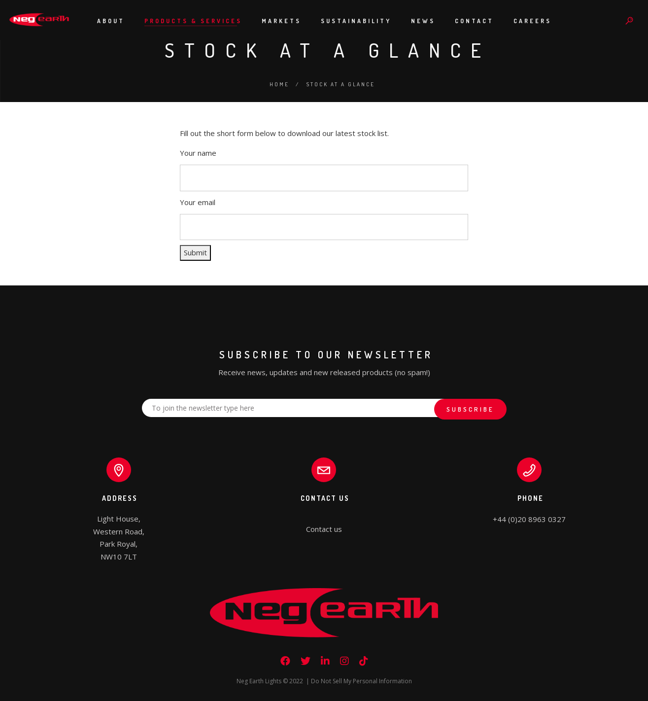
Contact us (324, 529)
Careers (532, 21)
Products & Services (193, 21)
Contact (474, 21)
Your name (198, 153)
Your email (197, 202)
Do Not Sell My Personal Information (361, 681)
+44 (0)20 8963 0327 (529, 519)
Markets (281, 21)
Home (279, 84)
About (111, 21)
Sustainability (356, 21)
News (423, 21)
